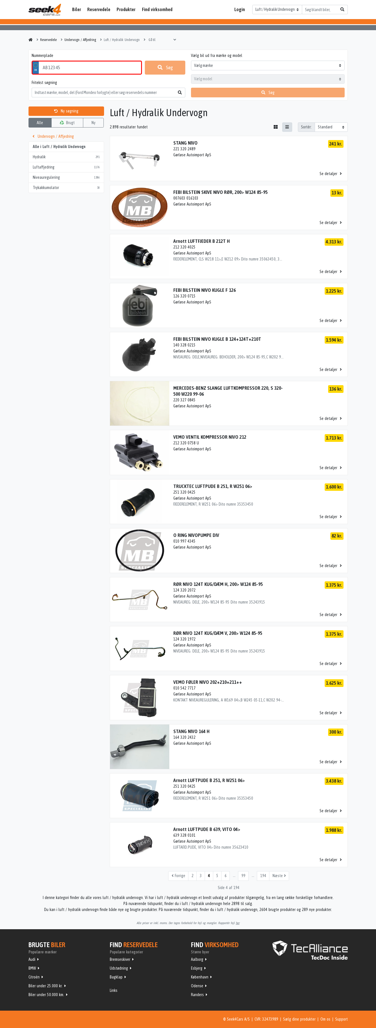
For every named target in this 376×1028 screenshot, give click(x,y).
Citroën (34, 977)
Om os (325, 1019)
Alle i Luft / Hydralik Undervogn (59, 146)
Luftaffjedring (66, 167)
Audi (32, 959)
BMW (32, 968)
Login (239, 9)
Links (113, 990)
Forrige (178, 875)
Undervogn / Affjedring (53, 136)
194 (263, 875)
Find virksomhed (157, 9)
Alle (40, 122)
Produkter (126, 9)
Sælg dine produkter (299, 1019)
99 (243, 875)
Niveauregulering (66, 177)
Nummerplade (42, 55)
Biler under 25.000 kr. (45, 986)
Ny (93, 122)
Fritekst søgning (44, 82)
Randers (197, 994)
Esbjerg (196, 968)
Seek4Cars (45, 10)
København (199, 977)
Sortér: (306, 127)
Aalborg (197, 959)
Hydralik (66, 157)
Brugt (67, 122)
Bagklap (116, 977)
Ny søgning (66, 111)
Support (341, 1019)
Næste (279, 875)
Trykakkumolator (66, 187)
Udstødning (119, 968)
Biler (76, 9)
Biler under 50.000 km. (46, 994)
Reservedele (98, 9)
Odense (197, 986)
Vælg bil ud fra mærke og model (216, 55)
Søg (165, 67)
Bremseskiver (120, 959)
